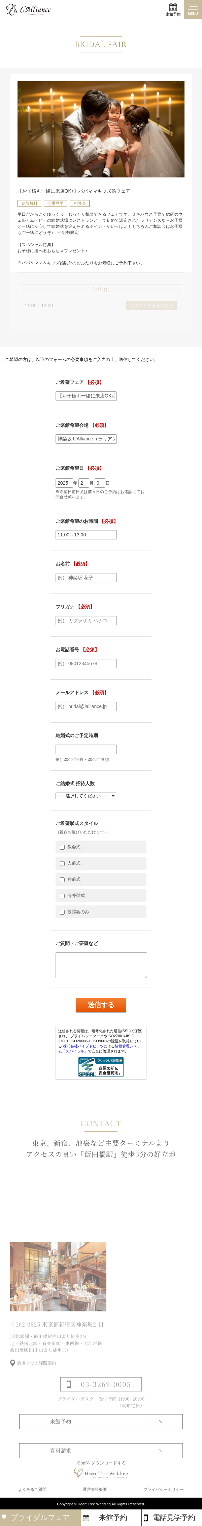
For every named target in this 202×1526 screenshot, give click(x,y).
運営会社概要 (95, 1489)
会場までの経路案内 (36, 1371)
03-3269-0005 (106, 1392)
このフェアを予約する (152, 305)
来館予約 (173, 9)
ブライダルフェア (40, 1517)
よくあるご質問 (32, 1489)
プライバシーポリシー (163, 1489)
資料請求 (60, 1458)
